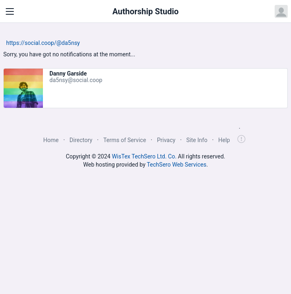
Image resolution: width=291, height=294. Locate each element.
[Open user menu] (281, 11)
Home (51, 140)
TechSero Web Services (176, 164)
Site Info (197, 140)
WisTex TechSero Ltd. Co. (144, 156)
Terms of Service (124, 140)
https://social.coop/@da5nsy (43, 43)
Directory (80, 140)
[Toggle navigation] (9, 11)
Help (224, 140)
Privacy (166, 140)
